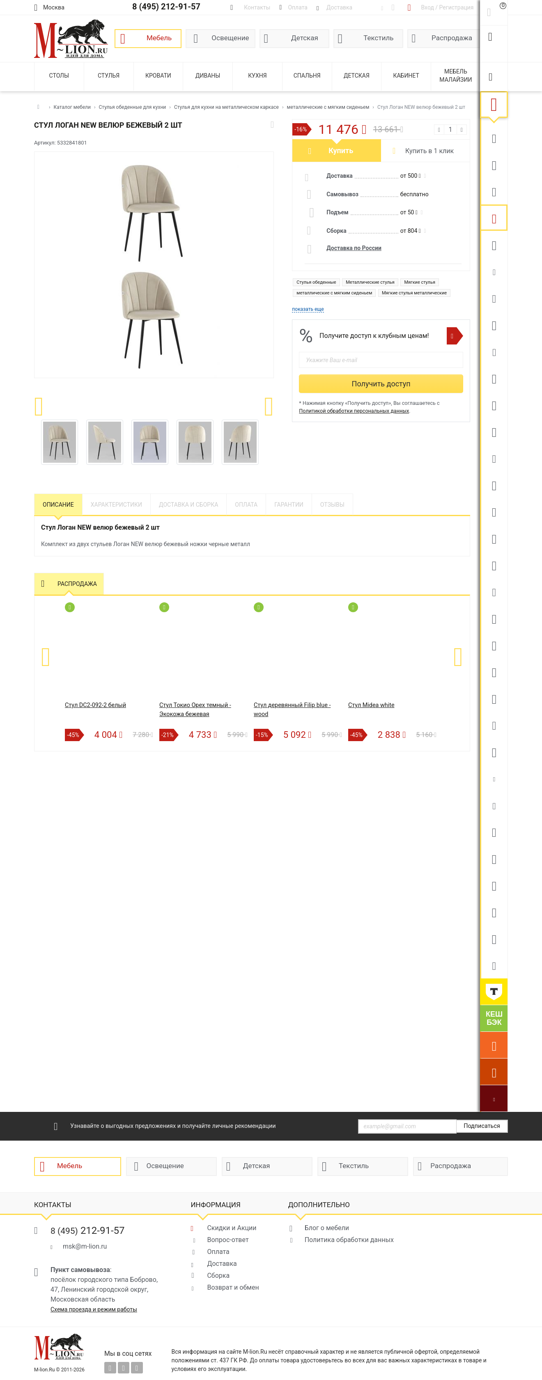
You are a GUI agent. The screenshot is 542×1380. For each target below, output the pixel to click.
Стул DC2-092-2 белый (95, 705)
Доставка (222, 1263)
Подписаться (482, 1126)
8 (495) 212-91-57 (166, 6)
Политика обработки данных (349, 1240)
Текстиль (378, 38)
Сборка (218, 1275)
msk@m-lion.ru (85, 1246)
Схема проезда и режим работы (94, 1309)
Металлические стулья (370, 282)
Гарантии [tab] (288, 504)
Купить (340, 150)
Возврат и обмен (233, 1287)
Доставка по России (353, 248)
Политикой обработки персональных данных (354, 411)
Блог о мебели (327, 1228)
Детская (304, 38)
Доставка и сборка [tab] (188, 504)
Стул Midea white (371, 705)
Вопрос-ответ (227, 1240)
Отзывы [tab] (332, 504)
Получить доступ (381, 383)
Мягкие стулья (419, 282)
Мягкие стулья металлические (414, 293)
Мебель (159, 38)
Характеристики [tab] (116, 504)
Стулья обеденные (316, 282)
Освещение (230, 38)
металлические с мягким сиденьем (334, 293)
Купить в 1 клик (429, 151)
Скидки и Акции (231, 1228)
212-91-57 (88, 1230)
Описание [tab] (58, 504)
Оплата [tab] (246, 504)
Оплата (218, 1252)
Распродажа (452, 38)
